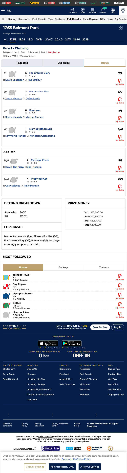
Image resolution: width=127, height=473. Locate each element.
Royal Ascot (9, 374)
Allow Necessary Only (62, 468)
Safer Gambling (67, 384)
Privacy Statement (39, 425)
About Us (32, 369)
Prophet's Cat (39, 178)
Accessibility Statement (39, 389)
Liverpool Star (21, 312)
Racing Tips (114, 369)
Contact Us (65, 369)
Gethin (17, 303)
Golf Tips (112, 379)
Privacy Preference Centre (60, 425)
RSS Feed (32, 399)
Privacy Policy (25, 425)
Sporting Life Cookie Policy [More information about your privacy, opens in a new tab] (76, 460)
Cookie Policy (77, 425)
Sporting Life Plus (36, 379)
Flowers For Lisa (38, 91)
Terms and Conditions (7, 425)
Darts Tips (113, 384)
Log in (118, 327)
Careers (31, 374)
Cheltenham (9, 369)
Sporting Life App (36, 384)
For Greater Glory (39, 72)
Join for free (100, 327)
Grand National (10, 379)
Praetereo (35, 110)
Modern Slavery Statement (40, 394)
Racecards (85, 369)
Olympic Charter (23, 293)
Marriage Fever (40, 160)
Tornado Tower (21, 274)
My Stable (84, 389)
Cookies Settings (35, 468)
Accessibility (65, 379)
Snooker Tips (114, 389)
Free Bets (84, 394)
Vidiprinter (85, 384)
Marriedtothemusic (40, 128)
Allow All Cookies (89, 468)
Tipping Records (116, 394)
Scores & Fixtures (88, 379)
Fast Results (86, 374)
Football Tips (114, 374)
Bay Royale (19, 284)
